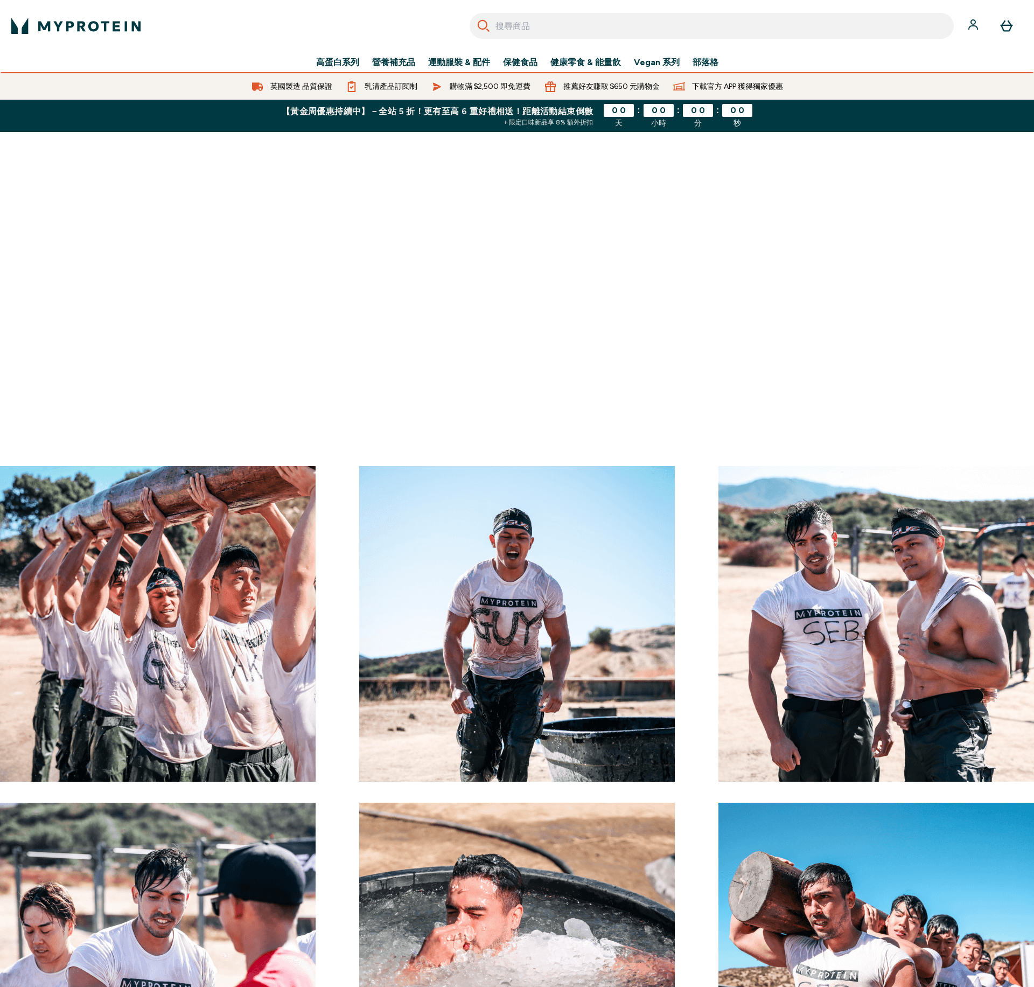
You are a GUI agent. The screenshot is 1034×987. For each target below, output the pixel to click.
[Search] (483, 26)
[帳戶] (974, 25)
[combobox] (712, 26)
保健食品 (520, 62)
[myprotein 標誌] (76, 26)
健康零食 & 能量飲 (585, 62)
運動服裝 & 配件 (459, 62)
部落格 (705, 62)
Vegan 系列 (657, 62)
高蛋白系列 (337, 62)
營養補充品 (393, 62)
